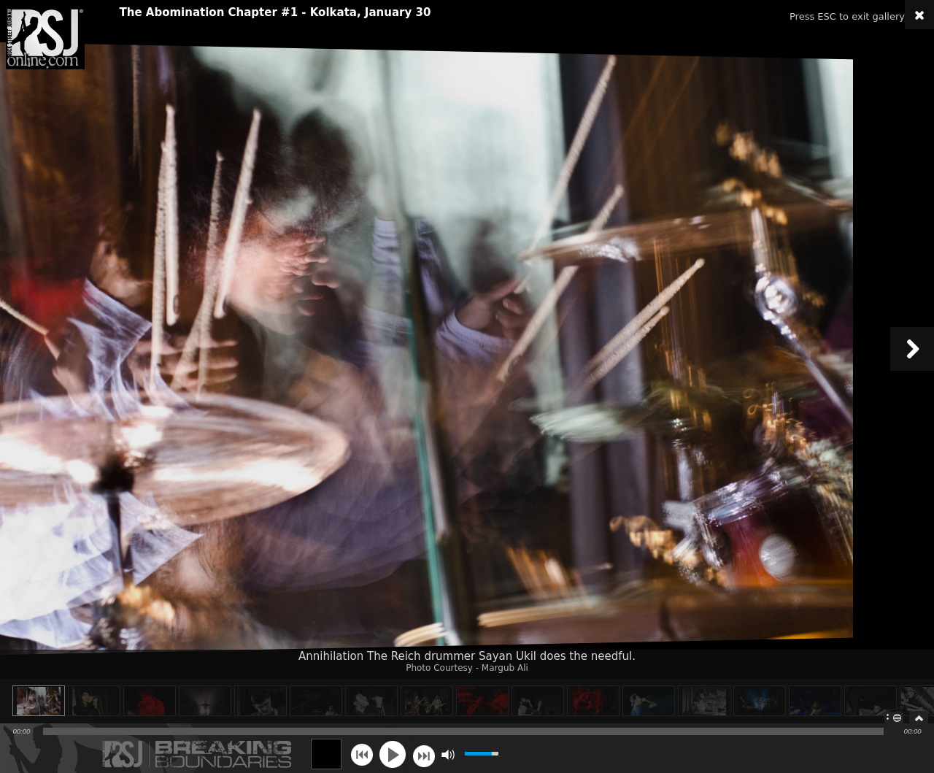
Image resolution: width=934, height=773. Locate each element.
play (392, 754)
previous (361, 754)
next (423, 754)
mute (447, 754)
